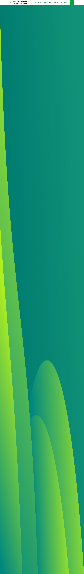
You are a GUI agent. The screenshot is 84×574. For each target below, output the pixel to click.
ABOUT (40, 2)
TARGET (51, 2)
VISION (45, 2)
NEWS (35, 2)
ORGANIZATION (58, 2)
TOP (31, 2)
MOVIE (66, 2)
